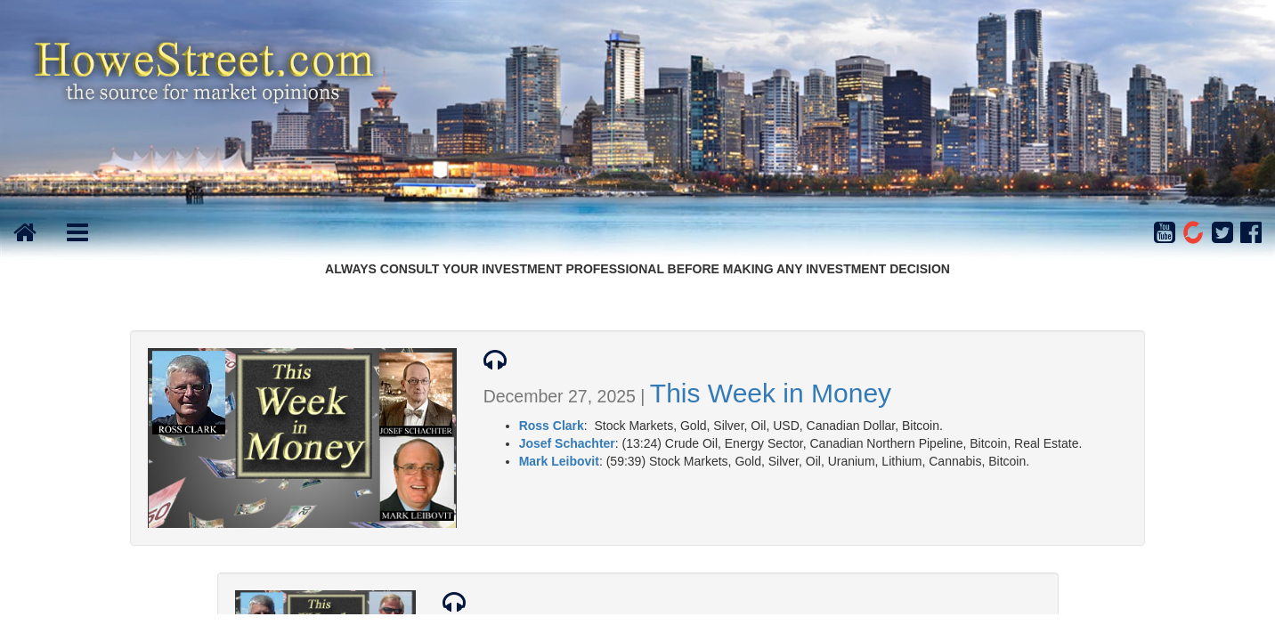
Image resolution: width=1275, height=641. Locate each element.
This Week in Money (770, 393)
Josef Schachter (567, 443)
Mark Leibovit (559, 461)
